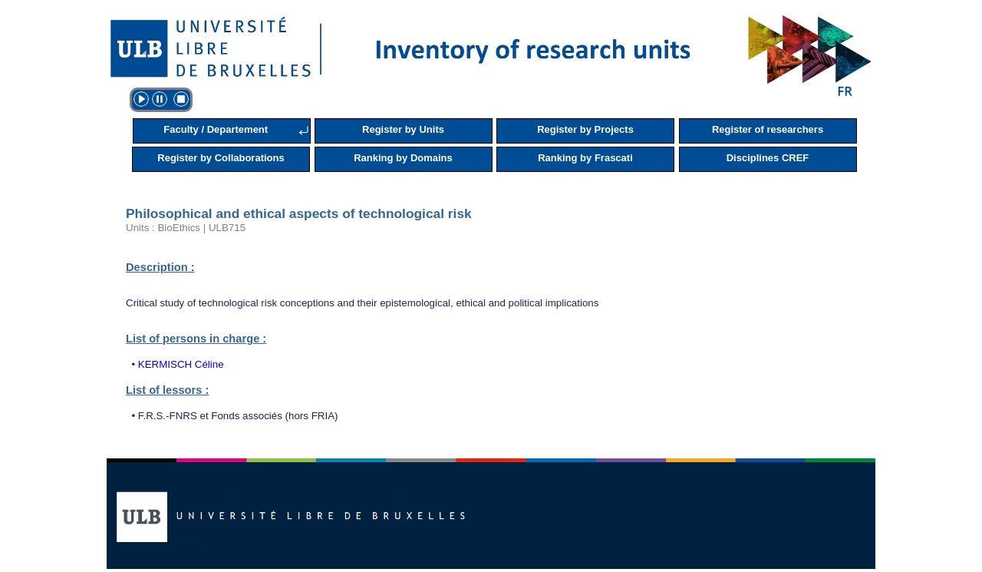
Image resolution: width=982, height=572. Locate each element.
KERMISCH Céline (181, 364)
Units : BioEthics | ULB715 (186, 227)
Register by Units (403, 129)
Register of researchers (767, 129)
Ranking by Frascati (585, 158)
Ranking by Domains (403, 158)
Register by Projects (585, 129)
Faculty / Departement (215, 129)
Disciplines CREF (768, 158)
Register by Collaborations (220, 158)
